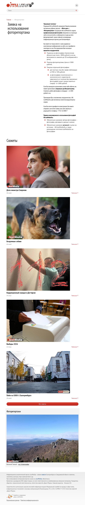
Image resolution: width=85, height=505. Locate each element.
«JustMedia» (39, 479)
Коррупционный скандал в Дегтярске (21, 293)
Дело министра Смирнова (16, 190)
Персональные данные (13, 500)
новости (44, 475)
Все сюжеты (42, 404)
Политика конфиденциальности (29, 500)
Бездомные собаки (14, 241)
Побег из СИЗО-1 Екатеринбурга (19, 395)
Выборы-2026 (12, 344)
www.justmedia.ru (52, 35)
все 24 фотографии (23, 464)
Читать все (74, 193)
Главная (9, 19)
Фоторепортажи (14, 411)
